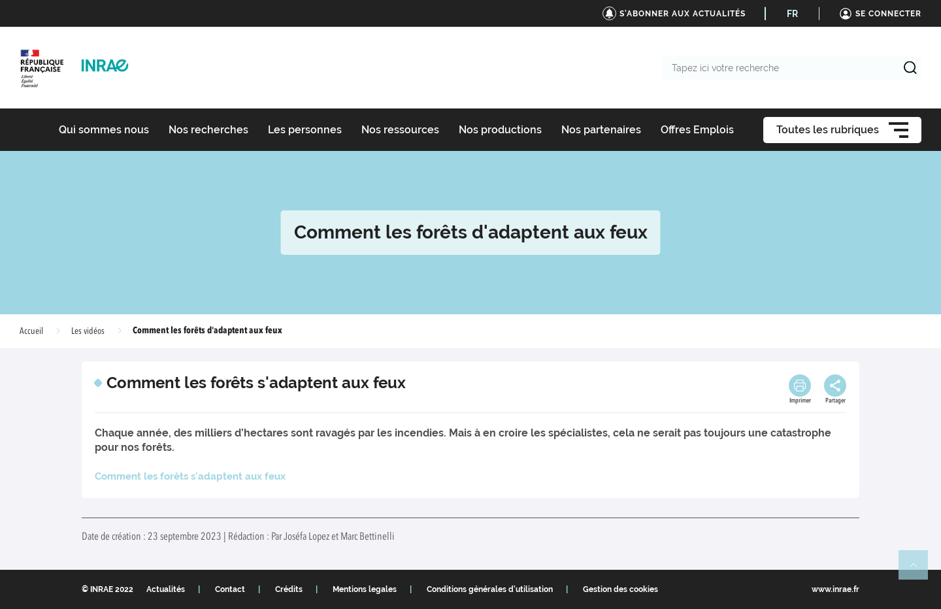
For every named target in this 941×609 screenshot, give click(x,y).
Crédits (289, 589)
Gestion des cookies (620, 589)
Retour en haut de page (919, 570)
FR (792, 13)
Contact (230, 589)
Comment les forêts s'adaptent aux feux (190, 476)
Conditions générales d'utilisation (490, 589)
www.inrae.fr (835, 589)
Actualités (165, 589)
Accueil (31, 331)
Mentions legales (365, 589)
